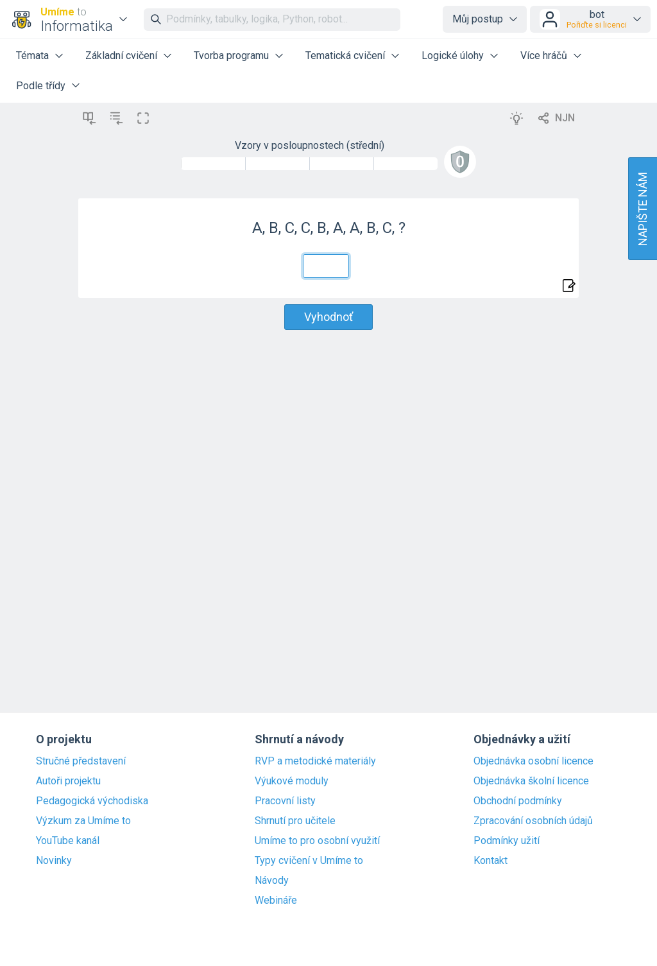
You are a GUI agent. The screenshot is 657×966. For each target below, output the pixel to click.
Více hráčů (543, 55)
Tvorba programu (231, 55)
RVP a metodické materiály (315, 761)
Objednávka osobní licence (533, 761)
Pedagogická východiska (92, 801)
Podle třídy (40, 86)
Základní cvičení (121, 55)
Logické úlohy (453, 55)
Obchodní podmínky (518, 801)
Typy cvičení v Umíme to (309, 861)
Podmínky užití (507, 841)
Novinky (54, 861)
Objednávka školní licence (531, 781)
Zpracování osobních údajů (533, 821)
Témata (32, 55)
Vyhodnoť (328, 316)
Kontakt (491, 861)
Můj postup (477, 19)
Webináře (276, 900)
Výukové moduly (291, 781)
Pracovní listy (285, 801)
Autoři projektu (68, 781)
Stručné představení (81, 761)
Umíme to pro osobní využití (317, 841)
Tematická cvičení (345, 55)
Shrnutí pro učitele (295, 821)
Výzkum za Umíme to (83, 821)
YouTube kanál (67, 841)
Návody (272, 880)
